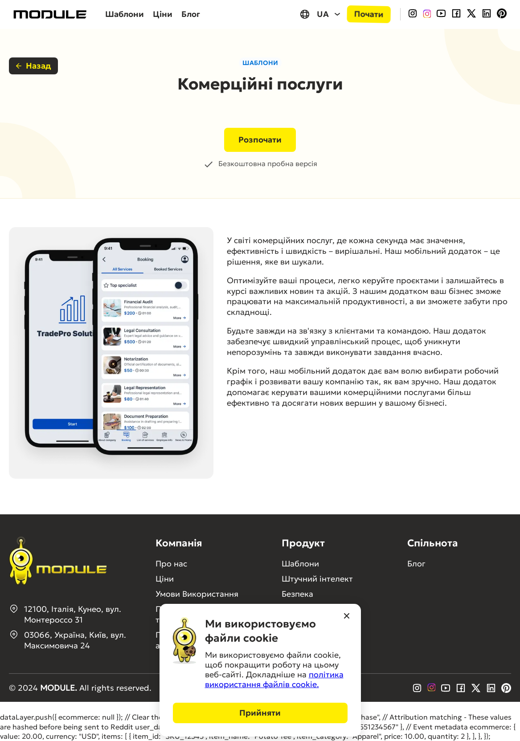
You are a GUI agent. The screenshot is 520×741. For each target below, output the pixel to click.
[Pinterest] (502, 14)
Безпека (297, 594)
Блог (190, 14)
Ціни (162, 14)
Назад (33, 66)
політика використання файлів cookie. (274, 679)
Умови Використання (197, 594)
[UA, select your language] (321, 14)
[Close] (346, 616)
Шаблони (124, 14)
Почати (369, 14)
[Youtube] (441, 14)
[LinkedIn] (486, 14)
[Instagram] (413, 14)
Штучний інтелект (317, 579)
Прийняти (260, 713)
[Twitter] (471, 14)
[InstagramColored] (427, 14)
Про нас (171, 563)
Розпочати (260, 139)
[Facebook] (456, 14)
